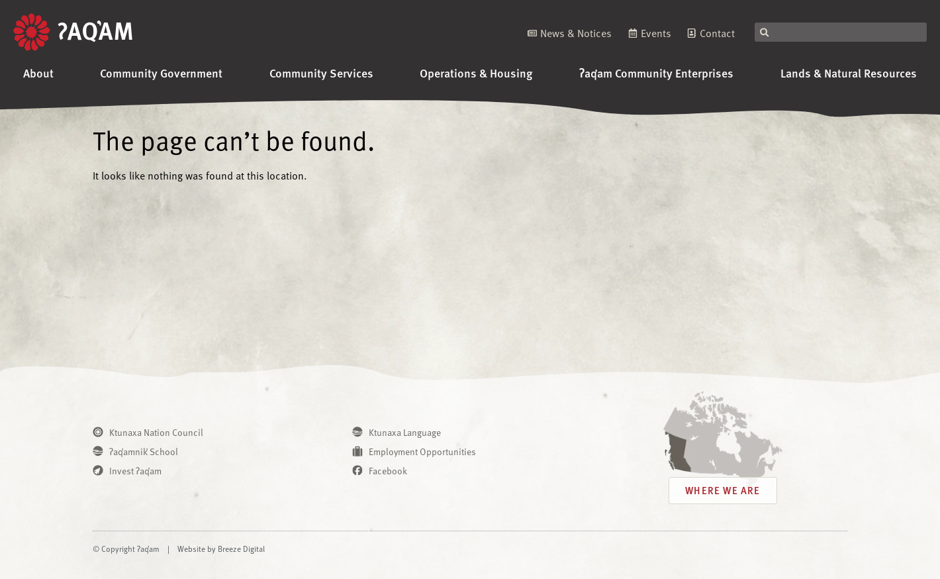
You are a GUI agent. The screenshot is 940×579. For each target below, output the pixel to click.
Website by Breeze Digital (221, 548)
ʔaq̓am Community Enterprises (656, 72)
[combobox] (841, 32)
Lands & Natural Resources (848, 72)
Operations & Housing (476, 72)
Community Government (161, 72)
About (38, 72)
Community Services (321, 72)
